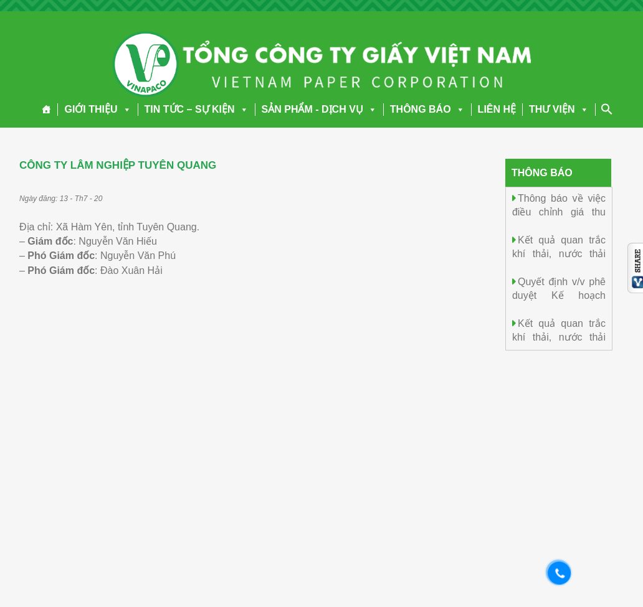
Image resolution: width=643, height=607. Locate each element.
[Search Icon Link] (607, 109)
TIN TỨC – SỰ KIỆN (197, 109)
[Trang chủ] (46, 109)
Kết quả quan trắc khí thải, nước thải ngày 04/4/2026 (559, 336)
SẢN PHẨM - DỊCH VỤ (319, 109)
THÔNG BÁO (427, 109)
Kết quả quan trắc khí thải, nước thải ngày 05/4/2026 (559, 253)
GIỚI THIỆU (97, 109)
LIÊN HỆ (497, 109)
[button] (124, 109)
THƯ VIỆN (558, 109)
